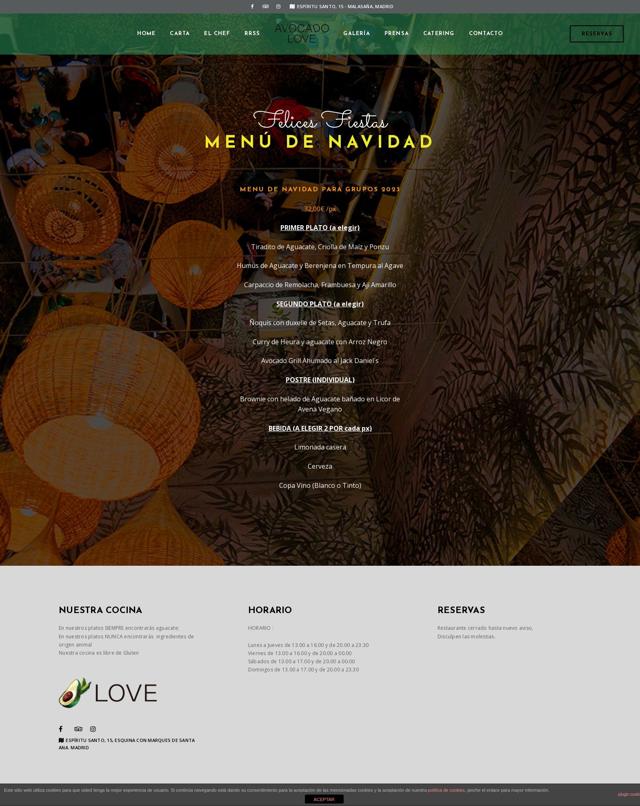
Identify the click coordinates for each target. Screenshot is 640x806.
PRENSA (396, 33)
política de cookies (446, 790)
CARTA (180, 33)
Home (146, 33)
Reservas (597, 34)
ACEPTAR (323, 799)
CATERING (439, 33)
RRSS (252, 33)
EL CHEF (217, 33)
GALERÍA (356, 33)
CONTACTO (486, 33)
